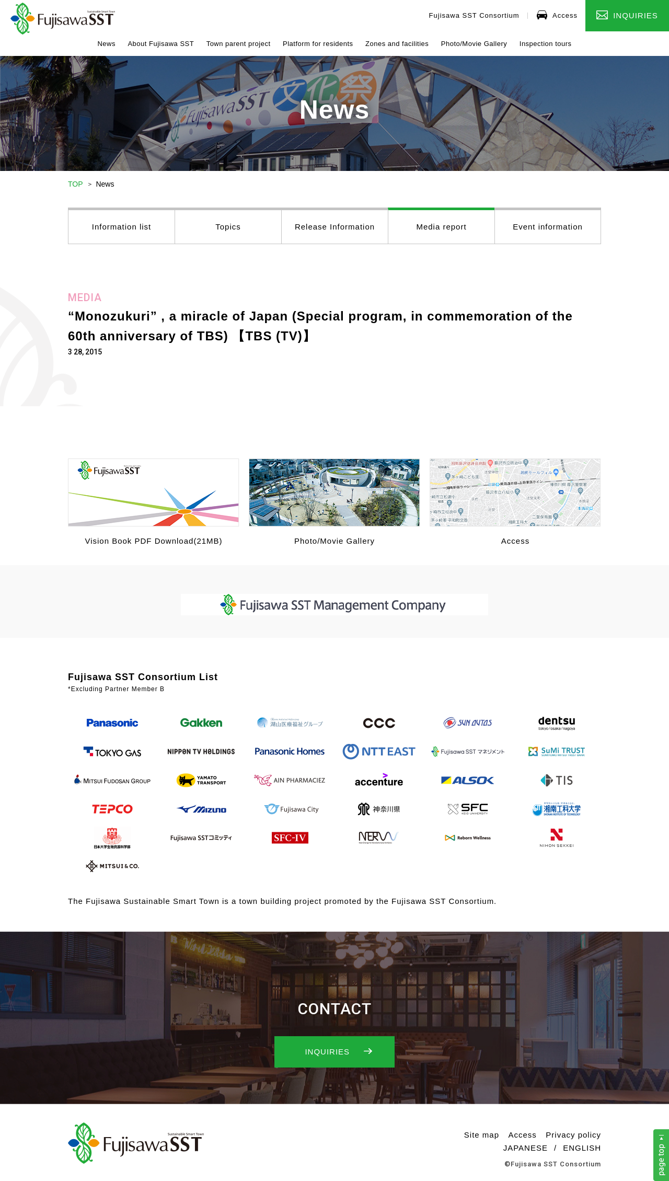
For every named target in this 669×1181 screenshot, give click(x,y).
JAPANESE (525, 1147)
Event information (548, 226)
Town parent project (238, 44)
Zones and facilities (397, 44)
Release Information (335, 226)
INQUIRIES (627, 15)
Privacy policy (573, 1134)
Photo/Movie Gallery (474, 44)
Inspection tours (546, 44)
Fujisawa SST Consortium (474, 15)
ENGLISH (582, 1147)
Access (557, 14)
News (106, 44)
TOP (75, 184)
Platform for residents (318, 44)
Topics (228, 226)
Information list (122, 226)
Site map (481, 1134)
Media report (441, 226)
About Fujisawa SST (161, 44)
